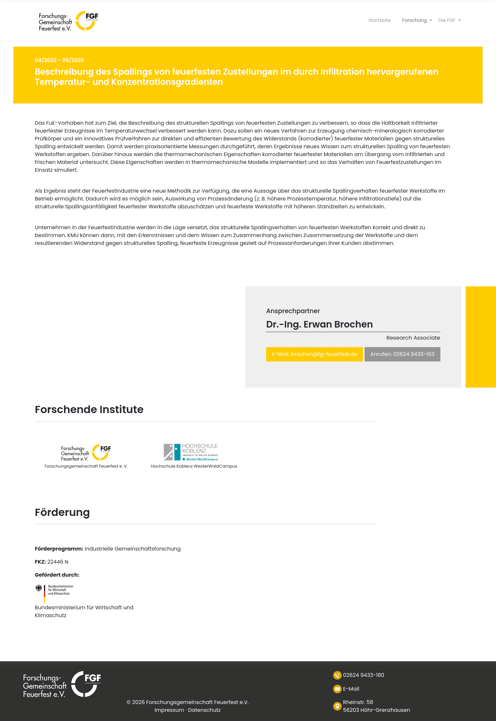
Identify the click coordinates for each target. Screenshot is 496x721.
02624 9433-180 (363, 675)
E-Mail (351, 689)
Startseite (379, 20)
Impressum (169, 710)
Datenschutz (204, 710)
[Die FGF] (447, 20)
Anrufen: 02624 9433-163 (402, 354)
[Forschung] (415, 20)
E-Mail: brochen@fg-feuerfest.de (314, 354)
